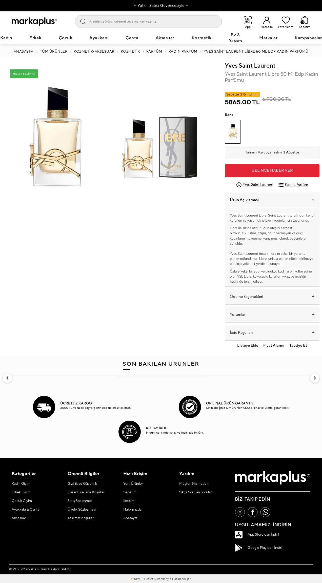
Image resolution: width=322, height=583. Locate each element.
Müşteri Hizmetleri (194, 483)
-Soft (135, 579)
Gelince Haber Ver (272, 170)
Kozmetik (202, 38)
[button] (7, 378)
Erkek (35, 38)
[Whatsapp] (265, 512)
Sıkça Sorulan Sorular (195, 492)
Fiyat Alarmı (273, 345)
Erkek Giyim (21, 492)
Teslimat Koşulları (81, 518)
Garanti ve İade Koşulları (86, 492)
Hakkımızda (132, 509)
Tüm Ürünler (54, 51)
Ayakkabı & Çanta (25, 509)
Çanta (132, 38)
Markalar (268, 38)
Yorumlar (272, 314)
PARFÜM (154, 51)
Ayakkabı (98, 38)
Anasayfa (24, 51)
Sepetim (129, 492)
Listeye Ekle (247, 345)
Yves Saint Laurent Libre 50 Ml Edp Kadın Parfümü (256, 51)
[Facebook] (253, 512)
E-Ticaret (146, 579)
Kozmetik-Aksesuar (94, 51)
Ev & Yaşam (235, 38)
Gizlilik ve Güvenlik (82, 483)
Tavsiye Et (298, 345)
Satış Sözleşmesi (80, 501)
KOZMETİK (130, 51)
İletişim (128, 501)
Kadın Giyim (21, 483)
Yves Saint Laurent (250, 66)
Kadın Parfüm (183, 51)
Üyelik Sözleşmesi (82, 509)
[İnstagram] (240, 512)
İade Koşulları (272, 332)
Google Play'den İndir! (258, 548)
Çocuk (65, 38)
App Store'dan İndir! (257, 534)
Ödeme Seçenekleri (272, 296)
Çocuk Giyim (22, 501)
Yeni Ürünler (133, 483)
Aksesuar (165, 38)
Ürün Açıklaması (272, 200)
